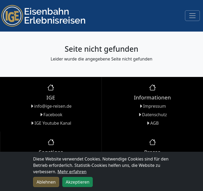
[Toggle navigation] (192, 15)
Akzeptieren (77, 182)
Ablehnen (46, 182)
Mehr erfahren (72, 172)
